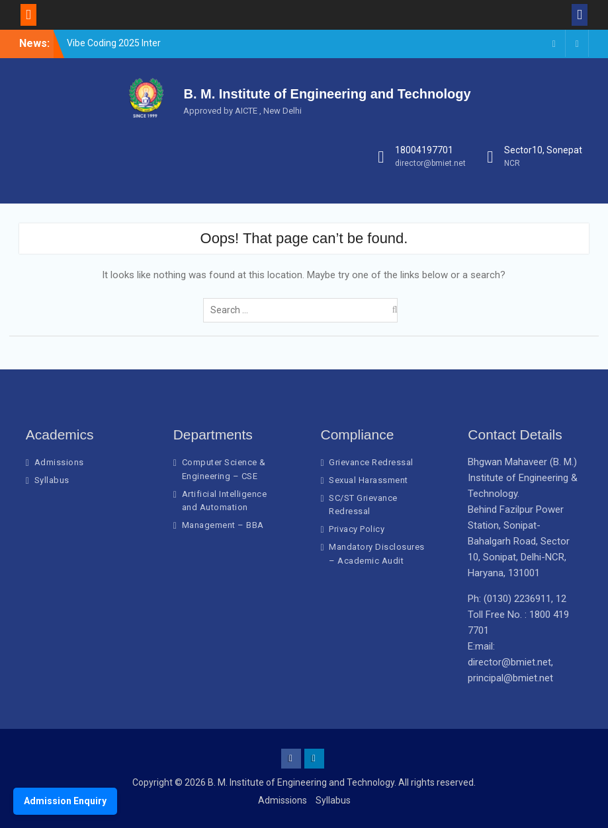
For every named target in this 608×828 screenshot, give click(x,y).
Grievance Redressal (371, 462)
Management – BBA (223, 525)
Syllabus (51, 480)
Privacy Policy (356, 529)
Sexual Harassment (368, 480)
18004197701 (424, 150)
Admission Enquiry (65, 801)
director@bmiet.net (430, 163)
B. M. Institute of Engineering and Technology (326, 94)
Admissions (59, 462)
